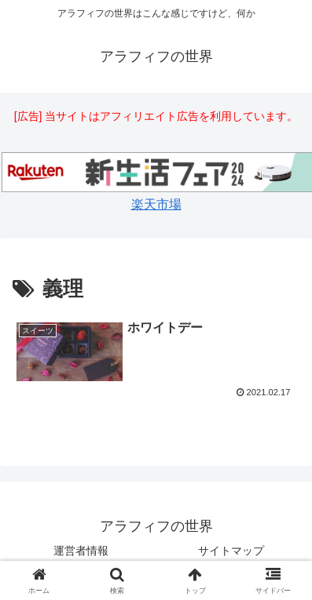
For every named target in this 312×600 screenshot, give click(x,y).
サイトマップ (231, 550)
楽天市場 (156, 204)
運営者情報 (80, 550)
